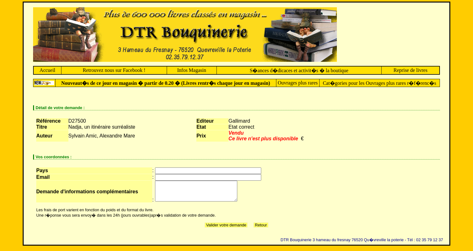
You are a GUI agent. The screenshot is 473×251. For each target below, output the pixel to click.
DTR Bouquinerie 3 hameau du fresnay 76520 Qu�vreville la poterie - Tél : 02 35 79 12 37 (361, 243)
